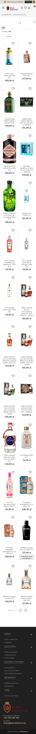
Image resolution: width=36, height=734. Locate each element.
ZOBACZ (28, 2)
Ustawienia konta (10, 655)
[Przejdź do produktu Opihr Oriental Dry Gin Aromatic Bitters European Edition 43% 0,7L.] (9, 339)
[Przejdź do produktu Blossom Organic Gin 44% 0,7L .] (9, 579)
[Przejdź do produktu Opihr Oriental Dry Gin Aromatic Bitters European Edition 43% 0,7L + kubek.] (26, 339)
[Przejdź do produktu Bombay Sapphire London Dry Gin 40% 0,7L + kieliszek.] (26, 148)
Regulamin (8, 642)
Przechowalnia (9, 658)
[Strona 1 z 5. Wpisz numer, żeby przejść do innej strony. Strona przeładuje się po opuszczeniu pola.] (13, 610)
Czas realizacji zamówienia (13, 673)
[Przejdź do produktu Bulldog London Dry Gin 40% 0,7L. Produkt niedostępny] (26, 530)
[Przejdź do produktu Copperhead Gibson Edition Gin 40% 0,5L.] (9, 101)
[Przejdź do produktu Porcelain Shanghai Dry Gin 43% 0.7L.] (26, 485)
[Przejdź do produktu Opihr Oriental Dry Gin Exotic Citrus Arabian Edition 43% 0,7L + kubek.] (9, 388)
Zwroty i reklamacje (10, 639)
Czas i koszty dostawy (11, 670)
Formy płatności (9, 668)
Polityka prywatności (11, 683)
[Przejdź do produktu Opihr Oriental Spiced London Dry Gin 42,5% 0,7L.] (9, 438)
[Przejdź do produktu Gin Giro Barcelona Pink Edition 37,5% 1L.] (9, 485)
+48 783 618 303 (11, 718)
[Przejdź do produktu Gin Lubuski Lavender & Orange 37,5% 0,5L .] (26, 243)
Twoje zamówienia (10, 652)
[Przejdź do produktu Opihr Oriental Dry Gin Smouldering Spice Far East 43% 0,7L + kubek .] (26, 290)
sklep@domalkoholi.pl (14, 723)
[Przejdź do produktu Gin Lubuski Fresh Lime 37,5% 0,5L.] (9, 290)
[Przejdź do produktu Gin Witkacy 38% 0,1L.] (26, 438)
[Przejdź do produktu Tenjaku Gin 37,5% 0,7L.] (26, 196)
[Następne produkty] (20, 610)
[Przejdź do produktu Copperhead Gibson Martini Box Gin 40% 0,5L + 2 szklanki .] (26, 101)
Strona (10, 610)
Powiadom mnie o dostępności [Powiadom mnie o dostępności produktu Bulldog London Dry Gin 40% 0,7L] (26, 557)
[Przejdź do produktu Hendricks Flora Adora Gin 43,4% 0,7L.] (9, 148)
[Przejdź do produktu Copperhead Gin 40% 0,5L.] (26, 56)
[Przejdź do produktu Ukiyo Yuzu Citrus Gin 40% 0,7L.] (9, 56)
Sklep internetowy (17, 731)
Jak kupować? (9, 686)
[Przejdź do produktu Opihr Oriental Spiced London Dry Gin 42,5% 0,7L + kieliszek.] (26, 388)
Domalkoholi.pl (6, 14)
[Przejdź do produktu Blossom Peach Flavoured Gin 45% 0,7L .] (26, 579)
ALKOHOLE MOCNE (19, 14)
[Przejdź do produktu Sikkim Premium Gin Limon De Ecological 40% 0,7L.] (9, 196)
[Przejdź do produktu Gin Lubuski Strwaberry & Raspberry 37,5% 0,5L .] (9, 243)
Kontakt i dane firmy (11, 696)
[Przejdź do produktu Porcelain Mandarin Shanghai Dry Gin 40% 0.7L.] (9, 530)
